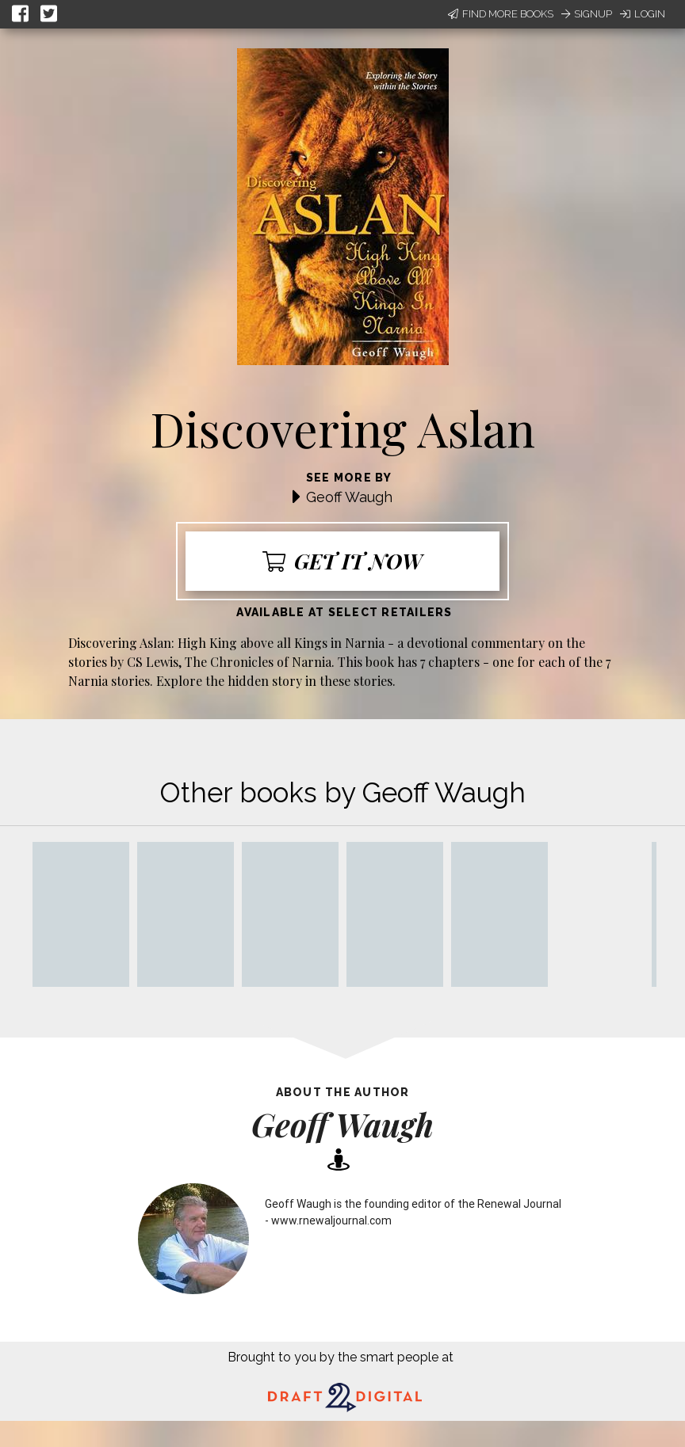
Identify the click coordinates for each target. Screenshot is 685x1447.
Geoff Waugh (349, 497)
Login (642, 14)
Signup (586, 14)
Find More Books (500, 14)
